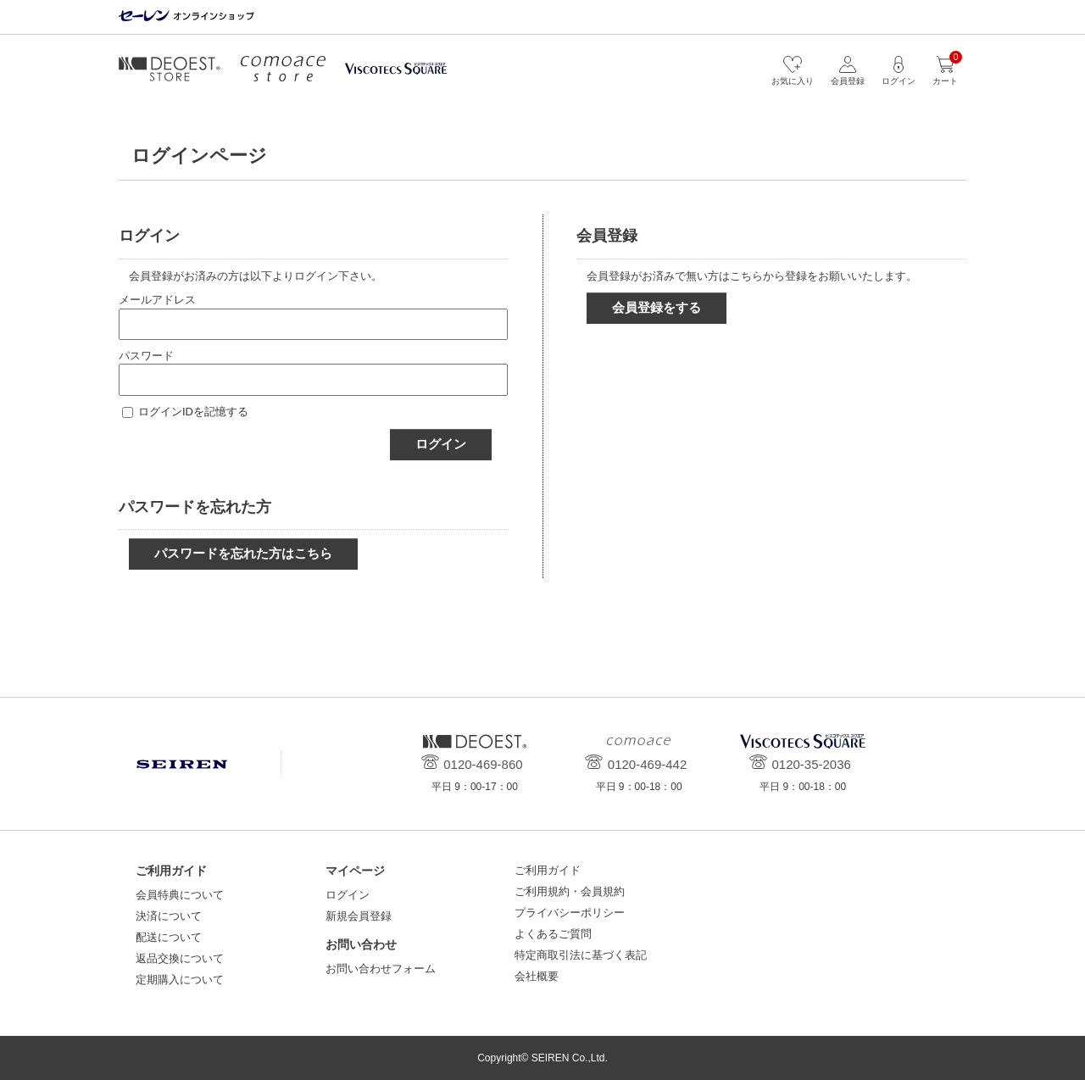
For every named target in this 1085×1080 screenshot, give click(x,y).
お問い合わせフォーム (381, 968)
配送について (169, 937)
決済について (169, 916)
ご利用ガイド (548, 870)
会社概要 (537, 976)
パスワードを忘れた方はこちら (243, 553)
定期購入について (180, 979)
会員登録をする (656, 307)
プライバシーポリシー (570, 912)
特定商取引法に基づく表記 (581, 955)
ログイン (440, 444)
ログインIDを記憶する (193, 411)
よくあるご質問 (553, 933)
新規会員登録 (359, 916)
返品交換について (180, 958)
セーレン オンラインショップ (186, 16)
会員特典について (180, 894)
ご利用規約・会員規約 (570, 891)
